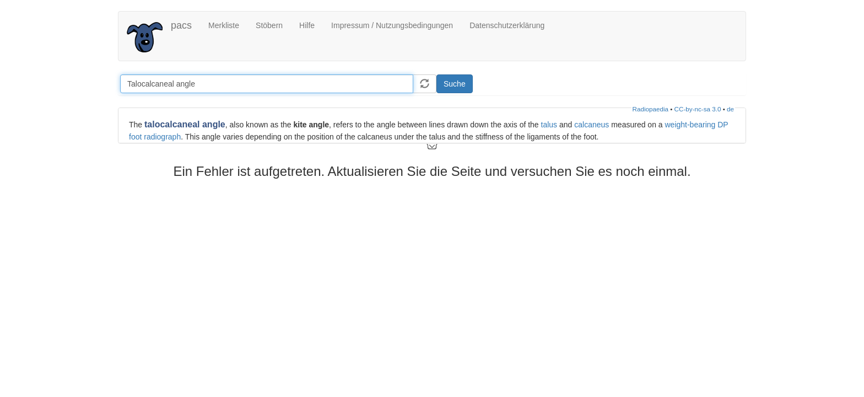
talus (549, 124)
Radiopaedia (650, 108)
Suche (455, 83)
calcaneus (591, 124)
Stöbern (269, 25)
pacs (181, 25)
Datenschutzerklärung (506, 25)
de (730, 108)
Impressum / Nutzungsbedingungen (392, 25)
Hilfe (307, 25)
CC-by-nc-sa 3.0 (697, 108)
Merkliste (223, 25)
